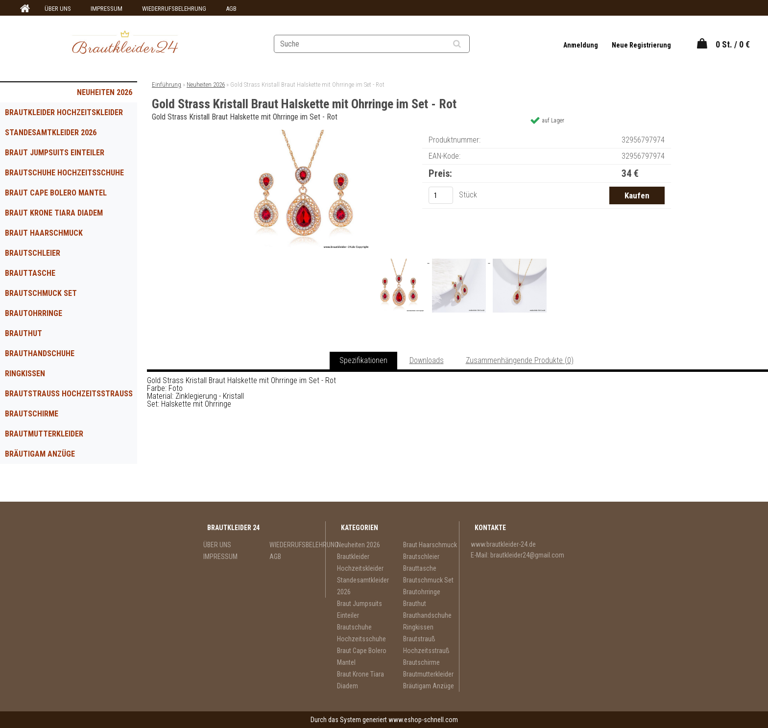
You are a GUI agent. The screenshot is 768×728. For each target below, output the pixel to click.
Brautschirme (31, 413)
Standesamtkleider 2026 (50, 132)
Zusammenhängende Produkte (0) (520, 360)
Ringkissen (25, 373)
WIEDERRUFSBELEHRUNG (174, 8)
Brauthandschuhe (39, 353)
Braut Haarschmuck (44, 233)
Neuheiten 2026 (104, 92)
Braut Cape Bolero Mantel (56, 192)
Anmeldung (581, 45)
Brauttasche (30, 273)
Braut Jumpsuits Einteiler (54, 152)
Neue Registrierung (641, 45)
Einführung (166, 84)
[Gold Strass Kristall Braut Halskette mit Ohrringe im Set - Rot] (301, 133)
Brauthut (23, 333)
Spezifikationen (363, 360)
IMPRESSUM (106, 8)
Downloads (426, 360)
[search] (469, 44)
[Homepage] (23, 9)
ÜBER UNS (58, 8)
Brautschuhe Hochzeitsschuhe (64, 172)
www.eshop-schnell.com (423, 720)
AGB (231, 8)
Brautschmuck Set (41, 293)
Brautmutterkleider (44, 433)
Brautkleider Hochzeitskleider (64, 112)
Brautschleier (32, 253)
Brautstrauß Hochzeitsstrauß (69, 393)
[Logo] (125, 43)
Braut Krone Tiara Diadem (54, 213)
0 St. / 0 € (733, 44)
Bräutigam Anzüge (40, 454)
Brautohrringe (33, 313)
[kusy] (441, 195)
